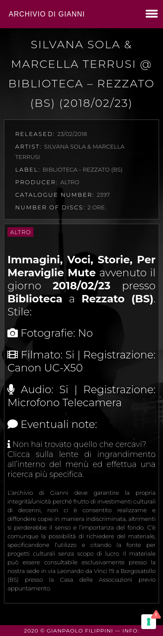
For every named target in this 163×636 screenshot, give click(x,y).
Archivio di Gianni (47, 14)
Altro (20, 232)
